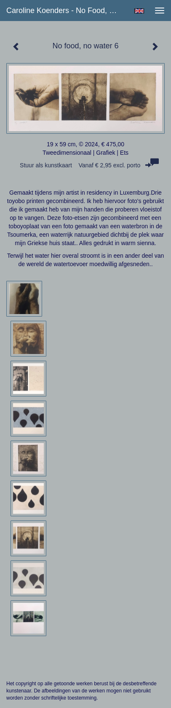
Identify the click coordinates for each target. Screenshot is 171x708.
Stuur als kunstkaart (85, 165)
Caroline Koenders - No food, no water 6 (65, 10)
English (139, 10)
